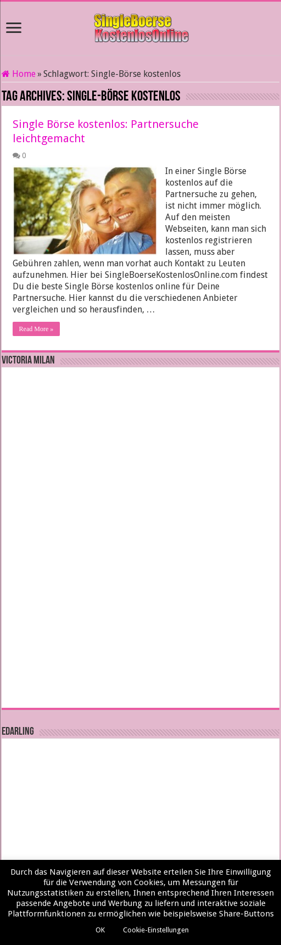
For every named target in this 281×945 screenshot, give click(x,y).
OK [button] (100, 930)
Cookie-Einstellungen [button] (156, 930)
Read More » (36, 329)
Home (19, 74)
